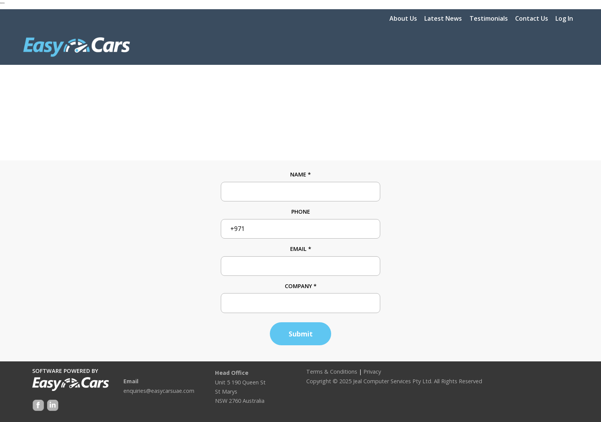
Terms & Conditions (331, 371)
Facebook (38, 406)
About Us (403, 18)
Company (301, 286)
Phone (300, 211)
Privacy (372, 371)
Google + (52, 406)
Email (300, 248)
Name (300, 174)
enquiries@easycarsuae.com (158, 390)
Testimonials (489, 18)
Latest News (443, 18)
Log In (564, 18)
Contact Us (531, 18)
